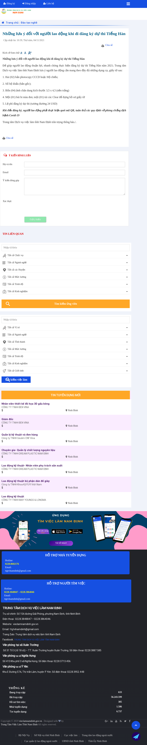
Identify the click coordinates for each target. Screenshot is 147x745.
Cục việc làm (71, 735)
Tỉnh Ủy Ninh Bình (97, 741)
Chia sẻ (109, 45)
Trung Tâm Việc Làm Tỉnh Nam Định (19, 724)
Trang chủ (9, 22)
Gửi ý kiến (35, 219)
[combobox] (66, 255)
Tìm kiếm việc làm (16, 379)
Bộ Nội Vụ (24, 735)
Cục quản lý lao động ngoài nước (40, 741)
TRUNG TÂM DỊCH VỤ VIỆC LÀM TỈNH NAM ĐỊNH (37, 639)
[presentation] (50, 205)
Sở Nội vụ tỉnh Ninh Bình (47, 735)
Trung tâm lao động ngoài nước (97, 735)
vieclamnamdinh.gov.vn (31, 721)
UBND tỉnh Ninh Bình (73, 741)
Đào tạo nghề (29, 22)
